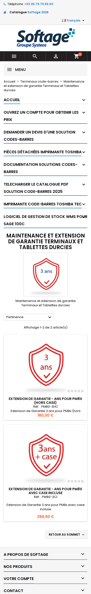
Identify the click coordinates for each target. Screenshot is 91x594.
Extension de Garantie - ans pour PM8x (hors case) (45, 400)
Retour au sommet (67, 534)
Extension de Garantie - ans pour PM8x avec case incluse (45, 491)
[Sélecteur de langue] (73, 20)
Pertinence (29, 317)
